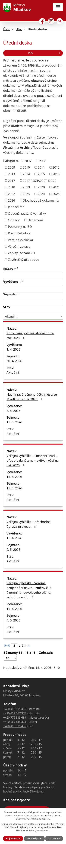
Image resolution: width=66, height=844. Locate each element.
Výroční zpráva (19, 246)
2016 (55, 174)
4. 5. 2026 (13, 620)
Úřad (19, 29)
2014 (26, 174)
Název (9, 269)
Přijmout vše (13, 838)
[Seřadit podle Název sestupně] (18, 269)
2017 (11, 180)
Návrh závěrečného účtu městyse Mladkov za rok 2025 (32, 396)
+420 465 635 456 (14, 709)
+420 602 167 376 (14, 713)
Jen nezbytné (34, 838)
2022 (11, 194)
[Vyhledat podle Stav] (33, 316)
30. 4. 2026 (14, 361)
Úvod (6, 29)
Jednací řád (16, 207)
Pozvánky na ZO (20, 226)
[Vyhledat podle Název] (33, 275)
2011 (41, 167)
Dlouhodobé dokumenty (41, 200)
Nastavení (54, 838)
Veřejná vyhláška (20, 240)
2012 (55, 167)
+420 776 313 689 (14, 717)
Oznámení (35, 220)
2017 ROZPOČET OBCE (39, 180)
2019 (26, 187)
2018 (11, 187)
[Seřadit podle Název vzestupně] (18, 267)
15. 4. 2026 (14, 477)
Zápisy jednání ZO (21, 253)
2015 (41, 174)
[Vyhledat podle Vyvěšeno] (33, 289)
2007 (27, 161)
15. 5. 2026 (14, 422)
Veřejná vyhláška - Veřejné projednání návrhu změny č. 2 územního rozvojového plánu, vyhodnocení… (29, 590)
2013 (11, 174)
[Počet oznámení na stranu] (10, 658)
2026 (11, 200)
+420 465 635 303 (14, 722)
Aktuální (13, 372)
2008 (42, 161)
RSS (44, 53)
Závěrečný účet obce (23, 259)
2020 (41, 187)
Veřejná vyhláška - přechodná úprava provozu (29, 524)
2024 (41, 194)
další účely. (44, 818)
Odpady (14, 220)
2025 (55, 194)
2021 (55, 187)
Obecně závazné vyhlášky (27, 213)
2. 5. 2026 (13, 549)
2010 (26, 167)
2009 (11, 167)
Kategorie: (11, 160)
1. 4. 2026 (13, 349)
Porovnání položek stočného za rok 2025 (30, 335)
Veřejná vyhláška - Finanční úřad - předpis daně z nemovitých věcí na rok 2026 (33, 460)
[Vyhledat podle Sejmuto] (33, 302)
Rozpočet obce (19, 233)
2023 (26, 194)
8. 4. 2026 (13, 411)
